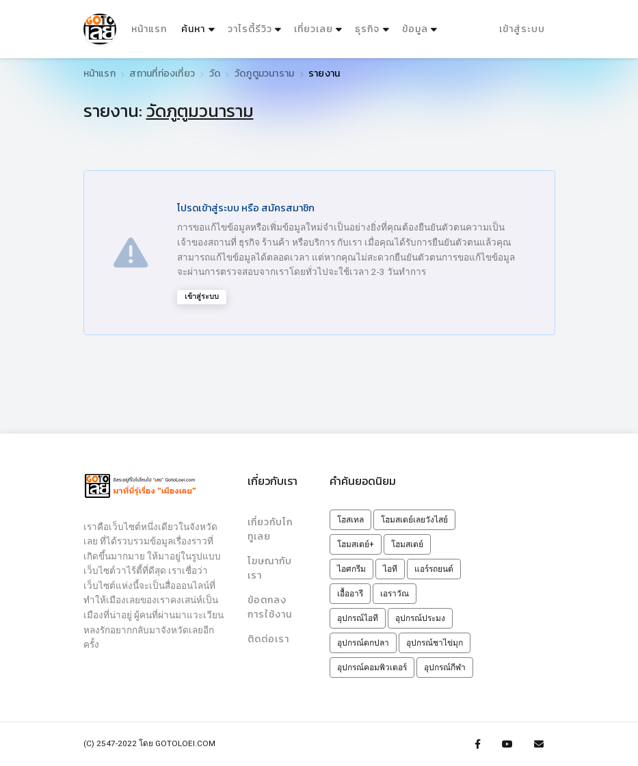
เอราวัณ (394, 593)
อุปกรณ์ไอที (357, 618)
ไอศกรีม (351, 569)
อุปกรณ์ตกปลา (363, 643)
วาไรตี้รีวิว (249, 28)
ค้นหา (199, 26)
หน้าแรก (148, 28)
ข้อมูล (414, 28)
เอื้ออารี (350, 593)
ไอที (390, 569)
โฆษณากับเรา (270, 567)
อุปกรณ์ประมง (420, 618)
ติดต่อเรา (268, 638)
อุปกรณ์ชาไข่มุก (434, 643)
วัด (214, 73)
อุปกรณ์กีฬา (445, 667)
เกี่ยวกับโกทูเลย (273, 528)
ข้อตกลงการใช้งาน (270, 606)
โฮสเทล (350, 520)
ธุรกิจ (367, 28)
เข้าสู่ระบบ (522, 28)
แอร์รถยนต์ (433, 569)
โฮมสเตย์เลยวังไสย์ (414, 520)
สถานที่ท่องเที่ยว (162, 73)
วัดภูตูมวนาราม (264, 73)
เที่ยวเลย (312, 28)
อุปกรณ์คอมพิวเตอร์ (372, 667)
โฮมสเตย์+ (355, 544)
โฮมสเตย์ (407, 544)
